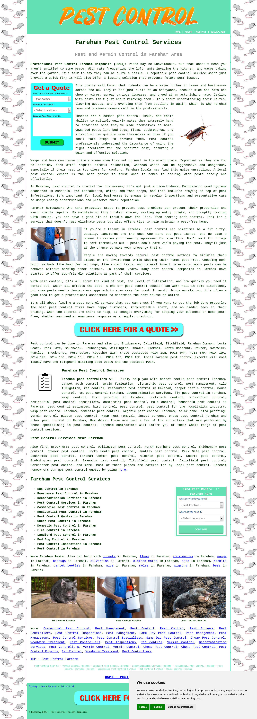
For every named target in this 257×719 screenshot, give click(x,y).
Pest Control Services (73, 637)
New (43, 686)
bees (216, 565)
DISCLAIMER (217, 32)
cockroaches (183, 556)
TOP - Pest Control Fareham (54, 659)
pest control (53, 420)
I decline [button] (157, 707)
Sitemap (33, 686)
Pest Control (142, 628)
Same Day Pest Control (160, 633)
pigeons (180, 565)
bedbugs (59, 561)
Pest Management (110, 628)
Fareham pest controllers (84, 379)
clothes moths (145, 561)
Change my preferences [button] (180, 707)
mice (109, 565)
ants (185, 561)
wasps (221, 556)
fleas (144, 556)
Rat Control (151, 642)
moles (143, 565)
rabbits (220, 561)
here (122, 469)
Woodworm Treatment (48, 642)
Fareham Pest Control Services (70, 479)
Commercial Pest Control (66, 628)
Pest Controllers (85, 642)
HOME (178, 32)
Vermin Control (180, 642)
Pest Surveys (202, 628)
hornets (109, 556)
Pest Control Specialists (119, 637)
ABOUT (188, 32)
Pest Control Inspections (78, 633)
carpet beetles (67, 565)
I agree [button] (143, 707)
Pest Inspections (120, 642)
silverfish (99, 561)
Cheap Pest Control (208, 637)
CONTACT (201, 32)
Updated (52, 686)
